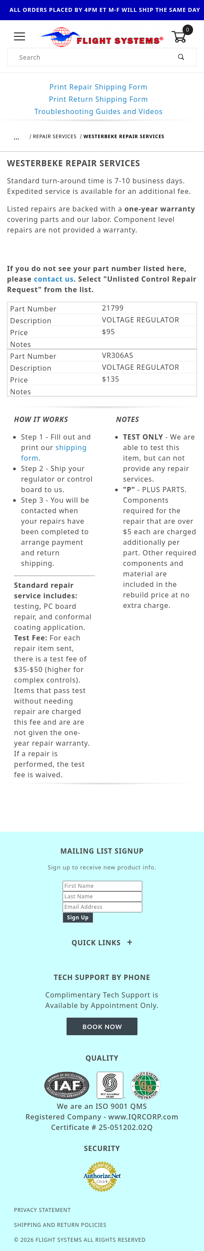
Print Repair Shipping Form (98, 87)
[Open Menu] (20, 37)
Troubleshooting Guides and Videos (98, 111)
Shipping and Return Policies (60, 1225)
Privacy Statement (42, 1210)
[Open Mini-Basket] (184, 37)
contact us (54, 279)
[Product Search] (86, 57)
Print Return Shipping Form (98, 99)
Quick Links (101, 942)
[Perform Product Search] (181, 57)
